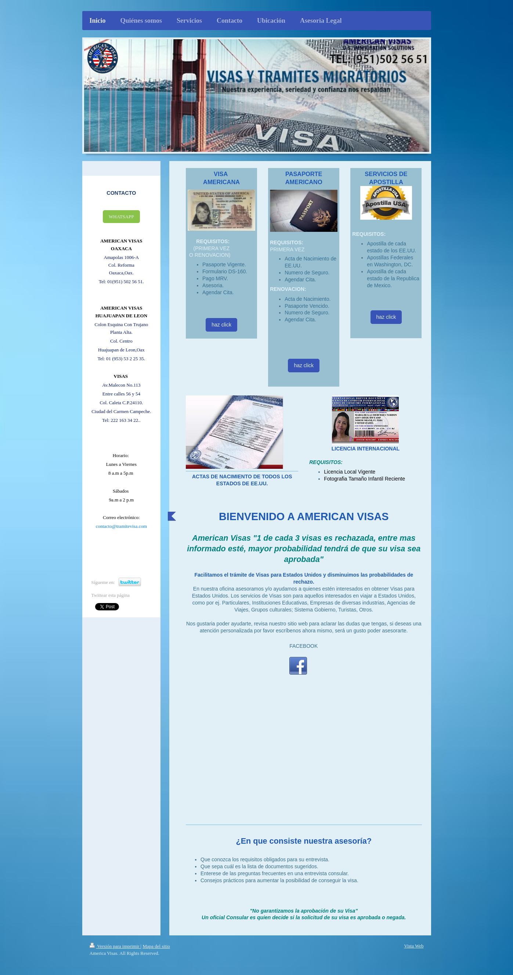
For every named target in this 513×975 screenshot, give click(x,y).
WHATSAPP (121, 216)
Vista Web (413, 946)
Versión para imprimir (115, 946)
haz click (221, 325)
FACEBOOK (303, 646)
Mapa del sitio (156, 946)
